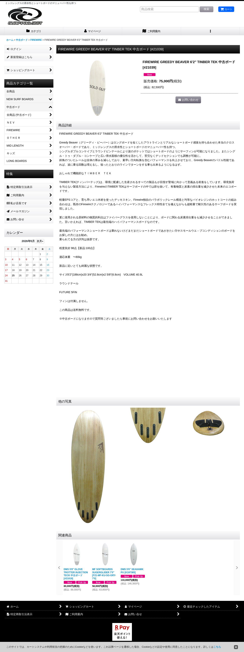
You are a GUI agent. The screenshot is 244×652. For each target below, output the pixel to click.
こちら (217, 646)
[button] (210, 31)
